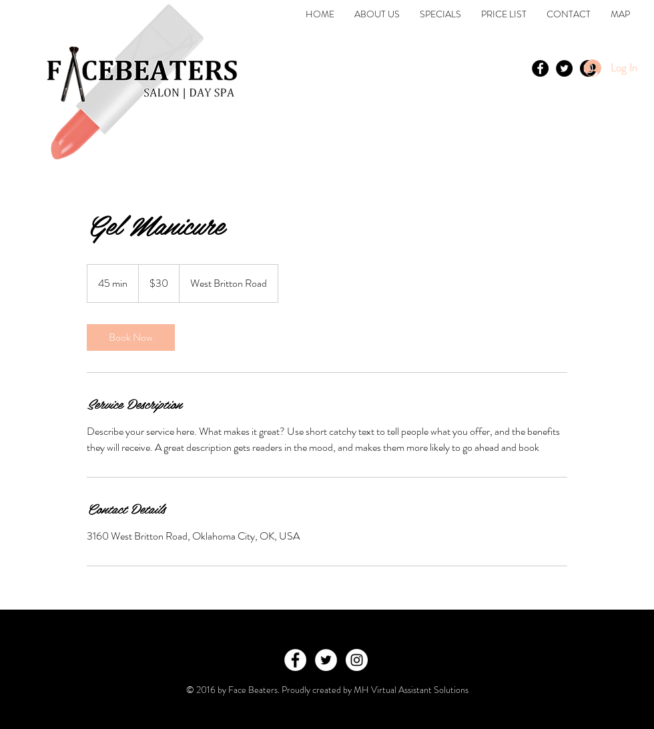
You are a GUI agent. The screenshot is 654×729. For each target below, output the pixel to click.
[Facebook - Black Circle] (540, 68)
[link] (131, 337)
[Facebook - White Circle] (295, 660)
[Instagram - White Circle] (357, 660)
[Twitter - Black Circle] (564, 68)
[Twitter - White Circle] (326, 660)
